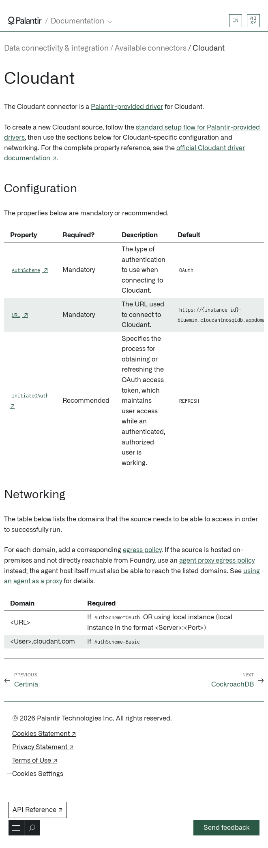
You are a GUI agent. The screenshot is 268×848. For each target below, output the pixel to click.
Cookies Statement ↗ (44, 734)
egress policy (142, 550)
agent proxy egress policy (217, 560)
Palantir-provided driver (127, 107)
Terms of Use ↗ (34, 760)
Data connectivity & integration (56, 48)
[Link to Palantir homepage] (25, 21)
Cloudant (209, 48)
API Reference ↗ (37, 810)
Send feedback (227, 828)
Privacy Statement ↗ (42, 747)
